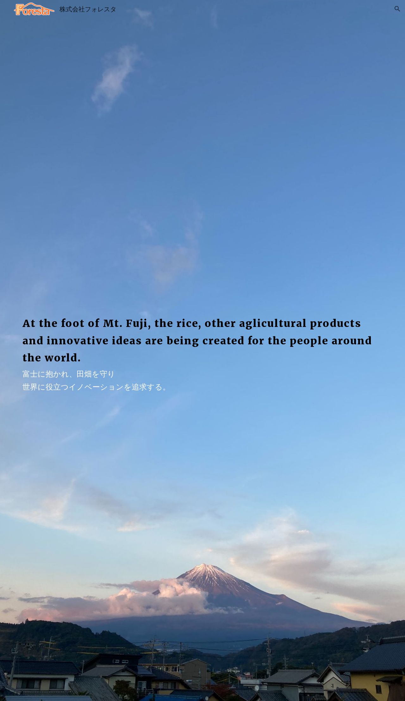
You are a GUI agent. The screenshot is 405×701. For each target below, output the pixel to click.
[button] (397, 8)
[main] (202, 335)
